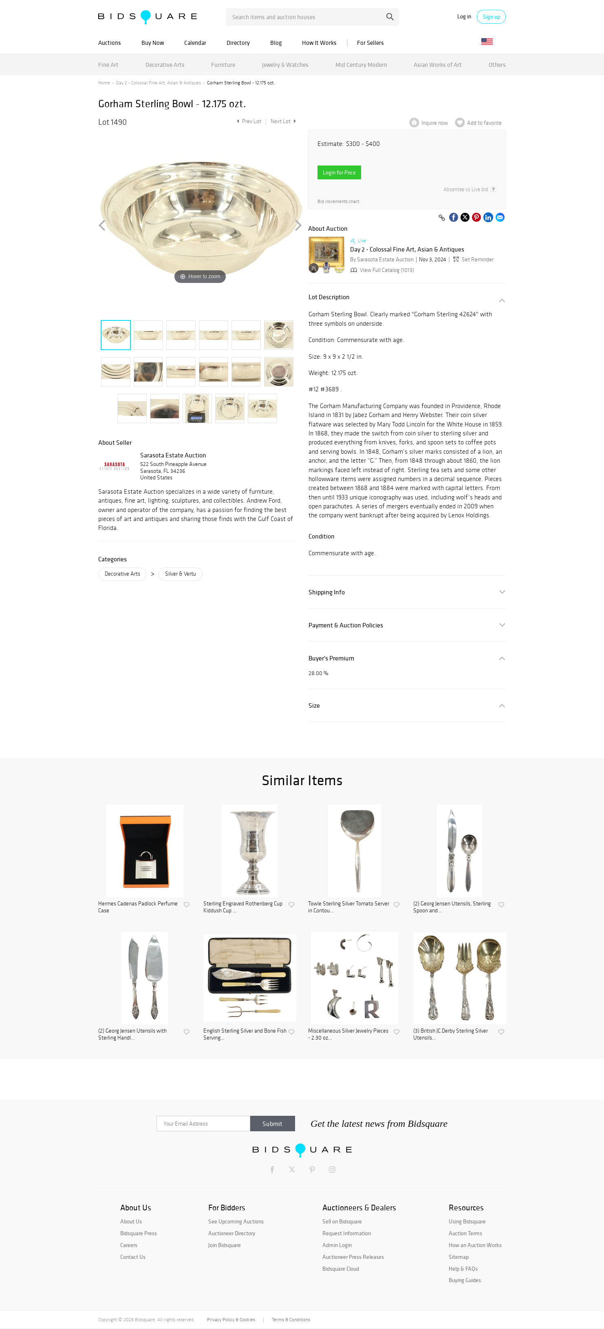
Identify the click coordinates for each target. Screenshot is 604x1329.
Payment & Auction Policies (346, 625)
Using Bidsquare (467, 1221)
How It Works (319, 42)
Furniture (223, 64)
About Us (131, 1221)
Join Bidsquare (224, 1245)
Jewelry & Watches (285, 64)
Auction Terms (465, 1233)
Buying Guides (465, 1280)
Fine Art (108, 64)
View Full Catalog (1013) (381, 270)
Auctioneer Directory (231, 1233)
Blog (276, 42)
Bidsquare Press (138, 1233)
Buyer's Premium (331, 658)
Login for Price (339, 172)
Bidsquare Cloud (340, 1268)
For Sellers (370, 42)
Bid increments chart (338, 201)
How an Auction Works (475, 1245)
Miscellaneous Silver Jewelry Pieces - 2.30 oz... (348, 1034)
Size (314, 705)
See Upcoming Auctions (236, 1221)
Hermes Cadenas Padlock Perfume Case (138, 907)
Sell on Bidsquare (342, 1221)
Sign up (491, 16)
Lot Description (329, 297)
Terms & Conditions (291, 1319)
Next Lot (283, 121)
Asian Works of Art (438, 64)
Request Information (346, 1233)
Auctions (109, 42)
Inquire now (434, 122)
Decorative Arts (165, 64)
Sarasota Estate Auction (173, 455)
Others (497, 64)
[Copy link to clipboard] (442, 218)
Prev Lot (248, 121)
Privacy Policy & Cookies (231, 1319)
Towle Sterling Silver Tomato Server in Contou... (348, 907)
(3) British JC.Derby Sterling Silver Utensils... (450, 1034)
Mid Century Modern (361, 64)
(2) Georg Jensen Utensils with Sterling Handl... (132, 1034)
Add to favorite (484, 122)
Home (104, 83)
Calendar (195, 42)
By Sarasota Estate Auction (382, 259)
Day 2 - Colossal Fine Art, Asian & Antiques (158, 83)
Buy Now (152, 42)
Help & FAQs (463, 1268)
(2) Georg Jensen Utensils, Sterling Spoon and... (452, 907)
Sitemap (459, 1257)
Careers (128, 1245)
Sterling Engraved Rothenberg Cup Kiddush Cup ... (242, 907)
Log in (464, 16)
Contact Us (132, 1257)
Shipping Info (327, 592)
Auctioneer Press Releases (353, 1257)
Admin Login (337, 1245)
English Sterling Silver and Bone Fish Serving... (245, 1034)
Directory (238, 42)
